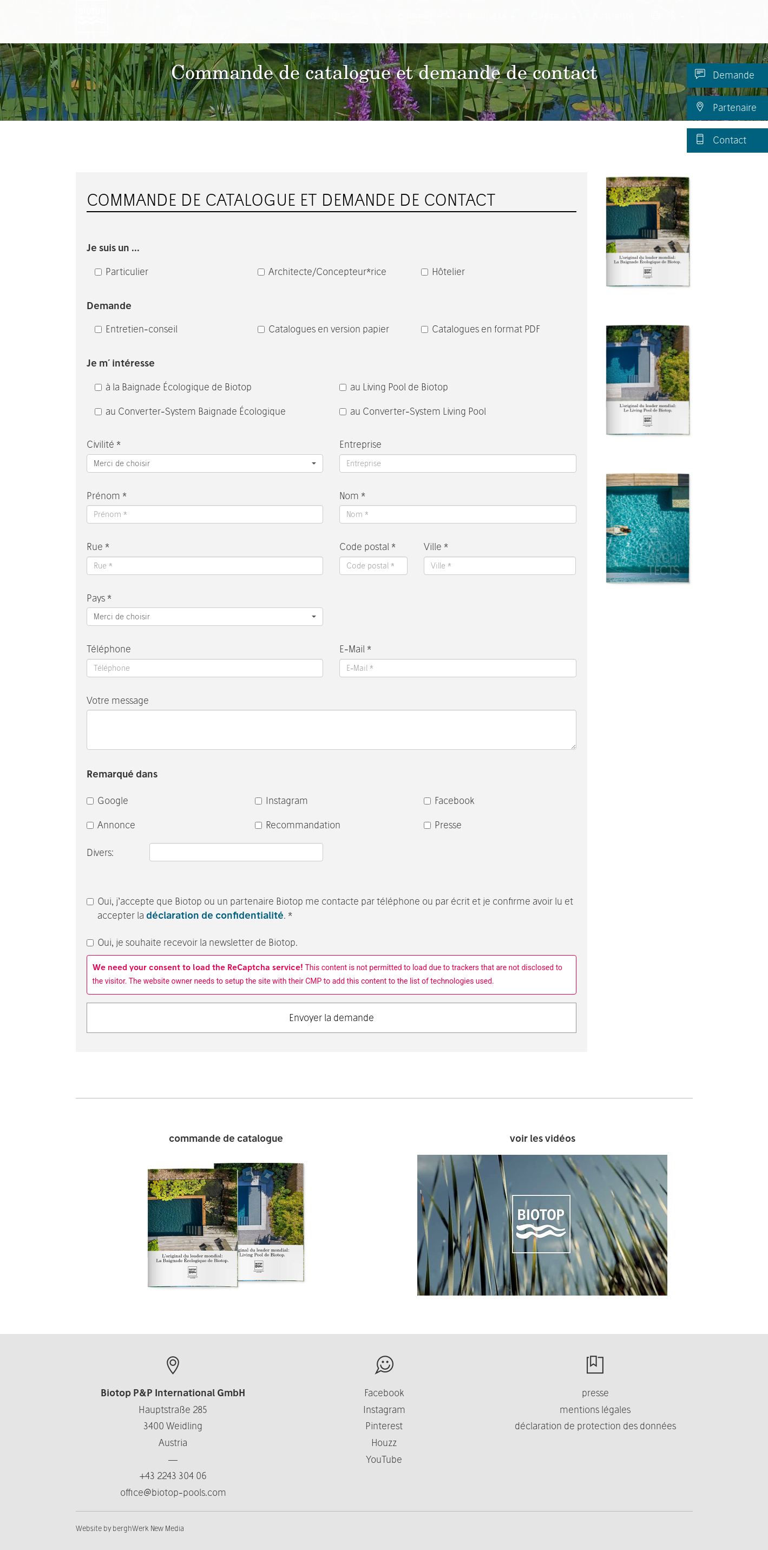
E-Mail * (355, 649)
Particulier (121, 271)
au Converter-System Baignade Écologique (190, 411)
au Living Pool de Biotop (393, 387)
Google (107, 800)
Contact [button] (553, 26)
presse (595, 1392)
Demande (724, 75)
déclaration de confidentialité (215, 915)
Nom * (352, 495)
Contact (720, 140)
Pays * (99, 598)
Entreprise (360, 444)
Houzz (384, 1442)
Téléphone (109, 649)
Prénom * (107, 495)
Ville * (436, 546)
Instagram (281, 800)
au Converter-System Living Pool (412, 411)
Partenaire (726, 107)
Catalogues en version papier (323, 329)
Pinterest (384, 1425)
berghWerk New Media (148, 1528)
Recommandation (297, 824)
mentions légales (595, 1409)
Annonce (111, 824)
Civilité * (104, 444)
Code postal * (367, 546)
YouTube (384, 1459)
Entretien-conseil (136, 329)
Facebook (449, 800)
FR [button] (668, 26)
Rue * (98, 546)
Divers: (101, 852)
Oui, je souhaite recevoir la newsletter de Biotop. (192, 942)
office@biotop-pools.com (173, 1492)
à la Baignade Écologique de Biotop (173, 387)
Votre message (118, 700)
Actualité (614, 26)
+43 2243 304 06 (173, 1475)
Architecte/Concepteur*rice (322, 271)
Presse (443, 824)
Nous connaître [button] (412, 26)
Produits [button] (333, 26)
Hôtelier (443, 271)
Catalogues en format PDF (480, 329)
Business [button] (491, 26)
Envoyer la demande (331, 1017)
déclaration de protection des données (595, 1425)
